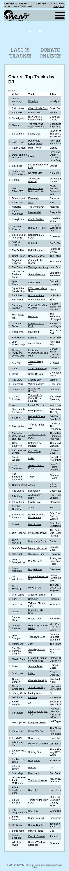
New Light (33, 773)
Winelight (33, 101)
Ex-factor (33, 316)
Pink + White (35, 147)
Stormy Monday (36, 274)
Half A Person (35, 250)
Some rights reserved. (45, 865)
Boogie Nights (35, 825)
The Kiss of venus (37, 780)
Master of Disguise (38, 743)
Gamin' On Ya (35, 731)
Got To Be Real (36, 219)
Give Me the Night (37, 680)
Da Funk (32, 697)
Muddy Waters (35, 693)
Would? (32, 767)
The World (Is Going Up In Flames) (35, 398)
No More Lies (35, 172)
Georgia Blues (35, 410)
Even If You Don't (37, 405)
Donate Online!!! (50, 53)
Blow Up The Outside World (35, 118)
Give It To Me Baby (38, 108)
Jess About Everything (59, 5)
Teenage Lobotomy (38, 267)
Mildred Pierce (35, 830)
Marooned (33, 331)
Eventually (33, 198)
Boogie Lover (35, 569)
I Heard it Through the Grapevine (37, 659)
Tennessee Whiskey (34, 180)
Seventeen (34, 738)
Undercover (34, 112)
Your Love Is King (37, 368)
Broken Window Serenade (36, 843)
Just (30, 644)
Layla (31, 156)
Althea (31, 485)
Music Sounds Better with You (36, 190)
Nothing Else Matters (35, 444)
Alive (30, 202)
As (29, 703)
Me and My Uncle (37, 548)
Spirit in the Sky (36, 687)
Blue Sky (33, 790)
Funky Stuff (34, 760)
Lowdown (33, 337)
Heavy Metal (34, 618)
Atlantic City (34, 379)
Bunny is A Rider (37, 227)
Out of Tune (34, 451)
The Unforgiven (36, 206)
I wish (31, 458)
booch (11, 90)
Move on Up (34, 587)
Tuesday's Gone (36, 636)
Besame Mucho (36, 256)
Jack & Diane (35, 343)
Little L (31, 673)
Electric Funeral (36, 836)
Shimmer (33, 599)
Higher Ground (36, 818)
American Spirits (36, 594)
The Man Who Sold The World (36, 125)
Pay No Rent (35, 561)
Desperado (34, 490)
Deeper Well (34, 212)
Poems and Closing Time (35, 142)
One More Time (36, 554)
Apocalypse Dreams (34, 389)
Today (31, 476)
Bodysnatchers (36, 295)
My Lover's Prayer (37, 533)
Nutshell (32, 243)
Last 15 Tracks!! (20, 53)
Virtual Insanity (36, 384)
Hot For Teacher (36, 299)
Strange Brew (35, 666)
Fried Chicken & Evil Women (36, 516)
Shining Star (34, 752)
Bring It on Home (37, 722)
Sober (31, 507)
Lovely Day (34, 133)
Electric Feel (34, 524)
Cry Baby (33, 811)
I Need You (34, 282)
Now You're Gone (37, 541)
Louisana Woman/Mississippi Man (38, 353)
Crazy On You (35, 374)
